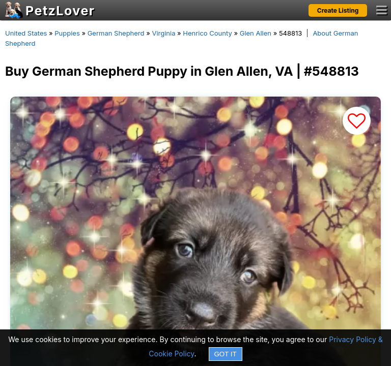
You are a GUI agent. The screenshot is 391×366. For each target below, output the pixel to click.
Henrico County (207, 33)
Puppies (67, 33)
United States (26, 33)
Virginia (163, 33)
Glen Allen (255, 33)
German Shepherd (116, 33)
